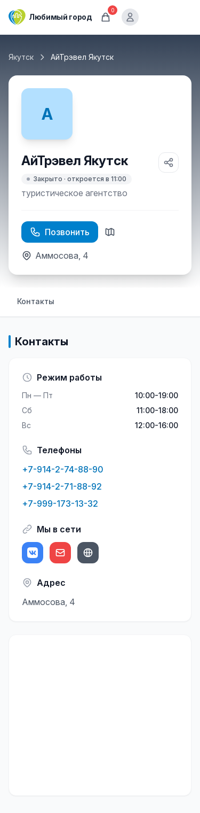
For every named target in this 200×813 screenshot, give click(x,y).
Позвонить (60, 232)
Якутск (21, 56)
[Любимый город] (50, 17)
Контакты (35, 301)
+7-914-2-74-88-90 (62, 469)
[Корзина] (105, 17)
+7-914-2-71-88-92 (62, 486)
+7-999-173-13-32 (60, 503)
